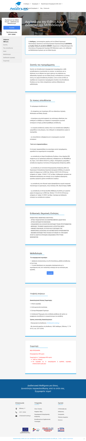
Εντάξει (60, 438)
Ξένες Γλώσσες (38, 409)
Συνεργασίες (61, 414)
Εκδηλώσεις (61, 411)
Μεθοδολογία (7, 54)
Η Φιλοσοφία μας (62, 409)
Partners (60, 420)
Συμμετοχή (6, 61)
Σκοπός (5, 45)
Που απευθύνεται (8, 48)
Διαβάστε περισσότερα (68, 438)
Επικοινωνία (46, 8)
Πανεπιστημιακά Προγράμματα (31, 8)
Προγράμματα (35, 4)
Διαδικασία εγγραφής (9, 57)
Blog (41, 8)
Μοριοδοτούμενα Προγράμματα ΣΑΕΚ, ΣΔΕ (51, 4)
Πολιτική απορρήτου (63, 417)
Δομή (4, 51)
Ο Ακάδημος (26, 4)
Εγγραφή (11, 28)
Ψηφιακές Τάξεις (38, 411)
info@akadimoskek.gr (53, 323)
